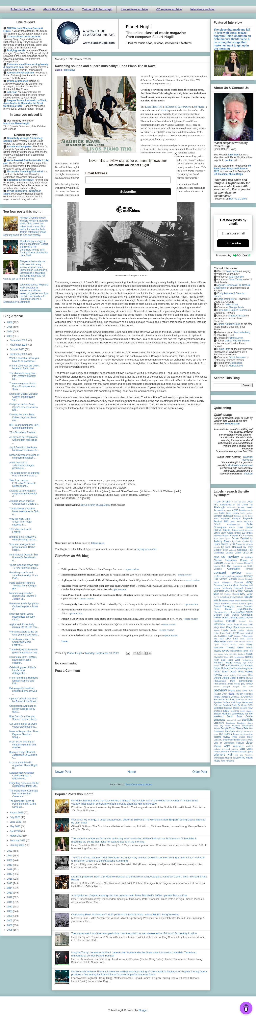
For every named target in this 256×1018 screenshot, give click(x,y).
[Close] (176, 154)
